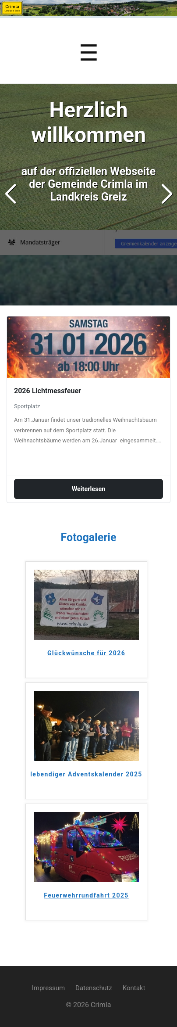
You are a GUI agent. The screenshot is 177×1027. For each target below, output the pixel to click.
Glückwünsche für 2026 (86, 653)
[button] (167, 194)
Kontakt (134, 988)
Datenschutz (93, 988)
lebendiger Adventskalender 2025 (86, 774)
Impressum (48, 988)
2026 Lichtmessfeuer (47, 391)
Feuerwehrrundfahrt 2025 (86, 895)
